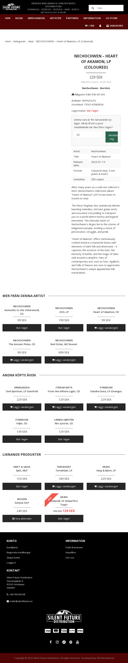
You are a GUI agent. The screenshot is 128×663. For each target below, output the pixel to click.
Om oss (70, 557)
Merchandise (36, 18)
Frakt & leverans (74, 547)
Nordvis (105, 88)
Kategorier (19, 41)
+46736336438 (17, 594)
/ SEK (89, 25)
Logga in (11, 562)
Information (92, 18)
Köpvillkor (71, 552)
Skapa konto (13, 557)
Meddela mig (113, 137)
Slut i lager (22, 327)
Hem (7, 18)
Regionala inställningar (18, 552)
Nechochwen (90, 88)
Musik (19, 18)
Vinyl (30, 41)
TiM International (105, 657)
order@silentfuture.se (21, 601)
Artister (55, 18)
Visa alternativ (22, 518)
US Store (112, 18)
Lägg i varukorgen (106, 327)
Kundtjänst (12, 547)
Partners (72, 18)
